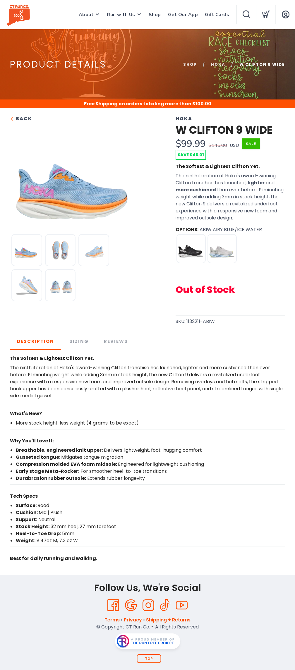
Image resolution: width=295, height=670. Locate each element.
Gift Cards (217, 14)
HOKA (218, 64)
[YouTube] (182, 605)
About (86, 14)
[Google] (131, 605)
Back (21, 118)
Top (149, 659)
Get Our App (183, 14)
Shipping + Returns (168, 619)
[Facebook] (113, 605)
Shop (155, 14)
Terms (112, 619)
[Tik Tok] (165, 605)
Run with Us (121, 14)
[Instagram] (148, 605)
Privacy (133, 619)
